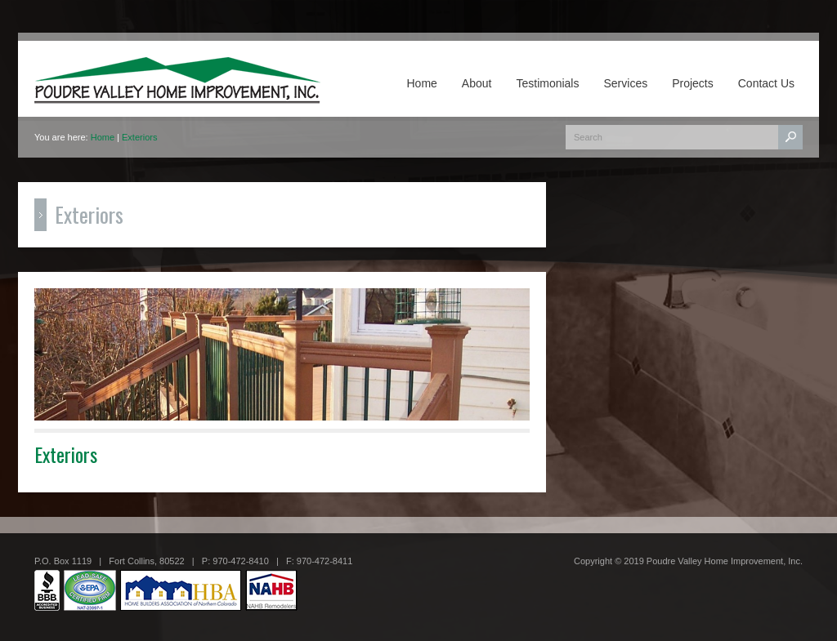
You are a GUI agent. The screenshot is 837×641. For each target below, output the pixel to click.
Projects (693, 83)
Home (422, 83)
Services (625, 83)
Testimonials (547, 83)
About (477, 83)
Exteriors (139, 137)
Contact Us (766, 83)
